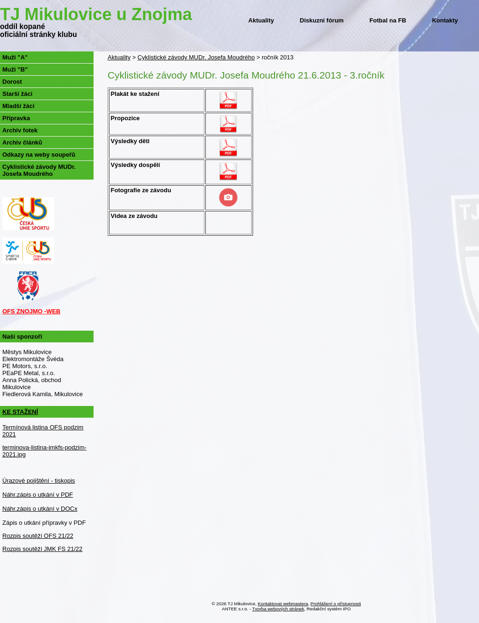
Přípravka (16, 118)
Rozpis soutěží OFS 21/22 (37, 535)
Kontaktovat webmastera (283, 603)
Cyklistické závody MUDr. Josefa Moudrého (196, 57)
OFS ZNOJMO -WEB (31, 311)
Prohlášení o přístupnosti (336, 603)
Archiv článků (22, 142)
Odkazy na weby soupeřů (38, 154)
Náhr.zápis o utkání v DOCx (39, 508)
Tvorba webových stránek (278, 608)
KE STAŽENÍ (20, 411)
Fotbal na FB (388, 20)
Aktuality (261, 20)
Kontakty (445, 20)
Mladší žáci (18, 105)
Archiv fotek (19, 130)
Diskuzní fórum (322, 20)
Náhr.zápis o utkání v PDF (37, 494)
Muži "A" (15, 57)
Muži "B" (15, 69)
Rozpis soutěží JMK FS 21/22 (42, 548)
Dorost (12, 81)
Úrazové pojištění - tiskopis (38, 480)
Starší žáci (17, 93)
